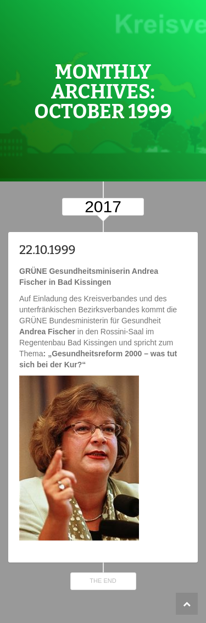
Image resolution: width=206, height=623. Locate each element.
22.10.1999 (47, 249)
